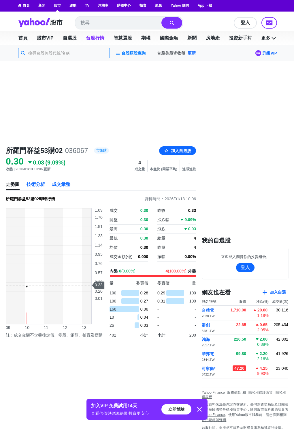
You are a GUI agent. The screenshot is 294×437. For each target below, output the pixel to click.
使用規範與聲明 (214, 420)
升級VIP (269, 53)
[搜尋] (171, 23)
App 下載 (205, 5)
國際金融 (169, 38)
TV (87, 5)
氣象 (158, 5)
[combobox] (118, 23)
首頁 (24, 5)
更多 (269, 38)
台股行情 (95, 38)
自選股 (70, 38)
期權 (145, 38)
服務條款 (234, 393)
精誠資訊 (267, 427)
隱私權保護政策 (260, 393)
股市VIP (45, 38)
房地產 (213, 38)
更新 (192, 53)
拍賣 (143, 5)
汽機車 (103, 5)
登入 (245, 22)
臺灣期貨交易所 (262, 404)
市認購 (101, 150)
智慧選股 (123, 38)
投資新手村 (240, 38)
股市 (57, 5)
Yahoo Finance (213, 415)
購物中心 (124, 5)
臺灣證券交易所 (235, 404)
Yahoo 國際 (180, 5)
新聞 (41, 5)
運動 (72, 5)
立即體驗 (176, 409)
